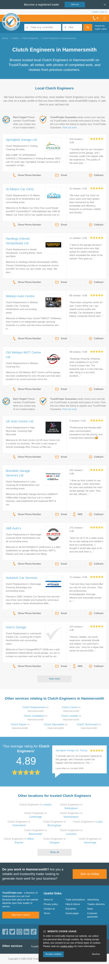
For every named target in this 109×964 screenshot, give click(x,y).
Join (75, 4)
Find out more (69, 127)
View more (54, 679)
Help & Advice (72, 904)
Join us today (89, 874)
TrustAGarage (38, 946)
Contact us (49, 909)
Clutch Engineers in (35, 804)
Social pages (72, 913)
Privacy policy (51, 904)
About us (48, 899)
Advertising (93, 899)
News (90, 909)
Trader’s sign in (99, 12)
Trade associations (75, 899)
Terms (47, 913)
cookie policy (67, 946)
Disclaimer (70, 909)
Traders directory (96, 904)
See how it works (21, 915)
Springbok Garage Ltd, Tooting (71, 750)
